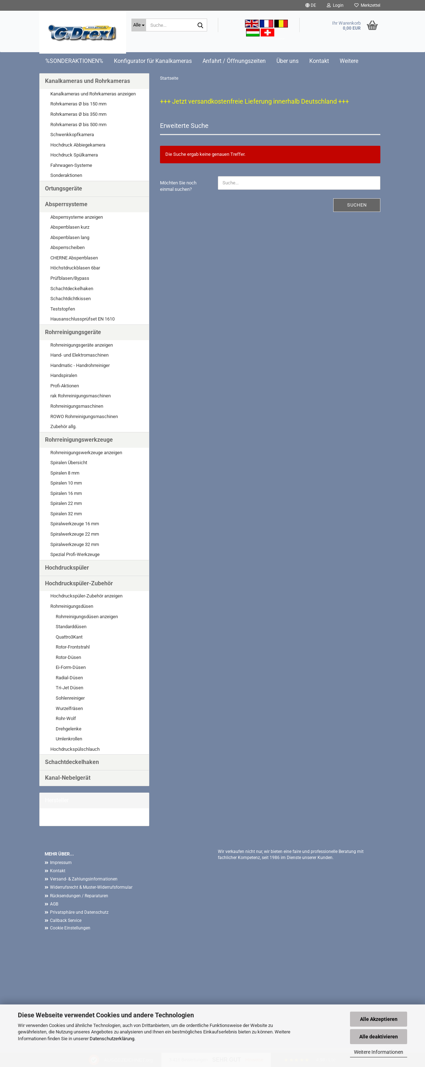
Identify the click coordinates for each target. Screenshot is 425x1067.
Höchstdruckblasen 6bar (75, 268)
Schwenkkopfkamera (72, 134)
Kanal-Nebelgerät (67, 777)
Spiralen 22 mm (66, 503)
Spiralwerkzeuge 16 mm (74, 523)
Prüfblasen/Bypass (69, 278)
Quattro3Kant (69, 637)
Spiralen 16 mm (66, 493)
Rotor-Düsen (68, 657)
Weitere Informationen (378, 1052)
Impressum (61, 862)
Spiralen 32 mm (66, 513)
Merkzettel (367, 5)
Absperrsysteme (66, 204)
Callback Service (65, 920)
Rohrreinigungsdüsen (71, 606)
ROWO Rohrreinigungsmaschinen (84, 416)
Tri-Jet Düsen (69, 687)
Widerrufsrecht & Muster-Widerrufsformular (91, 887)
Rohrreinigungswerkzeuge (79, 439)
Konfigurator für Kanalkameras (153, 61)
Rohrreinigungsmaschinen (76, 406)
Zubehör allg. (63, 426)
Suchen (357, 205)
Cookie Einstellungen (70, 927)
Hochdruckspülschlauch (75, 749)
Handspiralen (63, 375)
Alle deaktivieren (378, 1036)
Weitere (349, 61)
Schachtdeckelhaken (71, 288)
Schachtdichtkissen (70, 298)
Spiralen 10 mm (66, 483)
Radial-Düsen (69, 677)
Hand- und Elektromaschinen (79, 355)
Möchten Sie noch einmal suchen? (178, 186)
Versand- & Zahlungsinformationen (84, 879)
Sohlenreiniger (70, 698)
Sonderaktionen (66, 175)
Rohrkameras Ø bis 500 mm (78, 124)
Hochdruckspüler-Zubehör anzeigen (86, 596)
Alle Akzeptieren (379, 1019)
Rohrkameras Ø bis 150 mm (78, 103)
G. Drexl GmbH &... (63, 816)
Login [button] (335, 5)
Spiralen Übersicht (68, 462)
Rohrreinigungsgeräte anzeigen (81, 345)
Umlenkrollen (69, 738)
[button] (310, 5)
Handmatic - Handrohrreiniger (80, 365)
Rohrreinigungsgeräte (73, 332)
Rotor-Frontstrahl (73, 647)
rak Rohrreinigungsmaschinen (80, 395)
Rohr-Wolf (66, 718)
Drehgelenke (68, 728)
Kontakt (319, 61)
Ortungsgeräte (63, 188)
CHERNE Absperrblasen (74, 257)
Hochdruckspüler (67, 567)
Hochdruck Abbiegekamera (77, 145)
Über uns (287, 61)
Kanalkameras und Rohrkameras (87, 81)
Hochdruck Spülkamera (74, 155)
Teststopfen (62, 309)
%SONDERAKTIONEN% (74, 61)
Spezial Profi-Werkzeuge (75, 554)
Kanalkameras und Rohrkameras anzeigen (93, 93)
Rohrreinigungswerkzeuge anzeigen (86, 452)
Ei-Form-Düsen (71, 667)
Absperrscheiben (67, 247)
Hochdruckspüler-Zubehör (79, 583)
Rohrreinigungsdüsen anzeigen (87, 616)
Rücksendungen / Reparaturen (79, 895)
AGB (54, 904)
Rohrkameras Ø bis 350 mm (78, 114)
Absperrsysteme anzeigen (76, 217)
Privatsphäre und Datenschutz (79, 912)
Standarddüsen (71, 626)
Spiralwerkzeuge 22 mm (74, 534)
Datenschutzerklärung (112, 1038)
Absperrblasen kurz (69, 227)
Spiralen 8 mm (64, 473)
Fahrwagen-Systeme (71, 165)
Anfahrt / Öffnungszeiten (234, 61)
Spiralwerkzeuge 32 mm (74, 544)
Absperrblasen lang (69, 237)
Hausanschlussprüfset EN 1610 (82, 319)
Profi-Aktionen (64, 385)
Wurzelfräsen (69, 708)
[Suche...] (138, 25)
